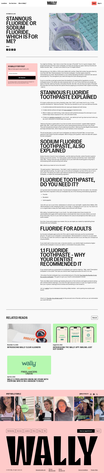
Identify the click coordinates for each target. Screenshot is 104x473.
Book (94, 3)
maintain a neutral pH (55, 117)
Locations (4, 3)
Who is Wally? (22, 3)
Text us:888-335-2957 (52, 469)
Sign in (99, 3)
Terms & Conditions (83, 470)
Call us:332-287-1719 (62, 469)
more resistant (68, 110)
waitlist (47, 288)
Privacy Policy (94, 470)
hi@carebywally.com (41, 470)
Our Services (12, 3)
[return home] (52, 3)
